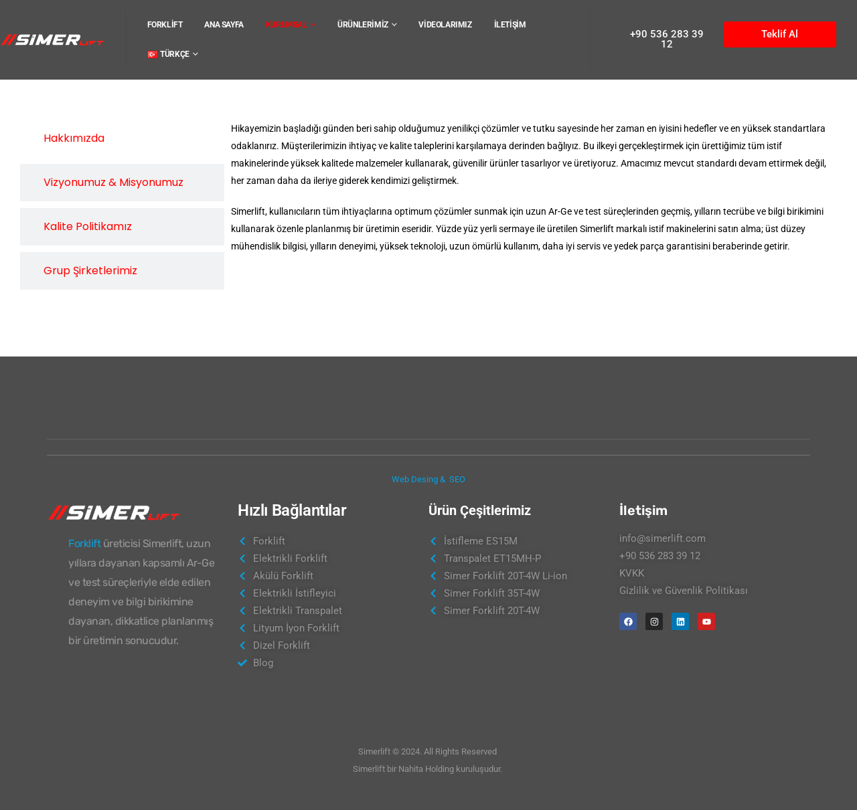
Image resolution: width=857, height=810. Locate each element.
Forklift (84, 543)
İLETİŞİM (510, 24)
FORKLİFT (165, 24)
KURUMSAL (286, 24)
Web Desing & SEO (428, 479)
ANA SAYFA (223, 24)
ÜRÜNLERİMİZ (362, 24)
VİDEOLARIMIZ (444, 24)
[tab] (122, 138)
